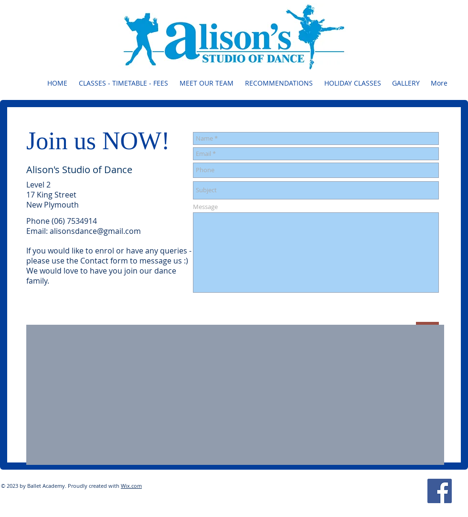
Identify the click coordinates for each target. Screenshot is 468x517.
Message (205, 207)
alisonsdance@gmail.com (95, 231)
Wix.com (131, 485)
